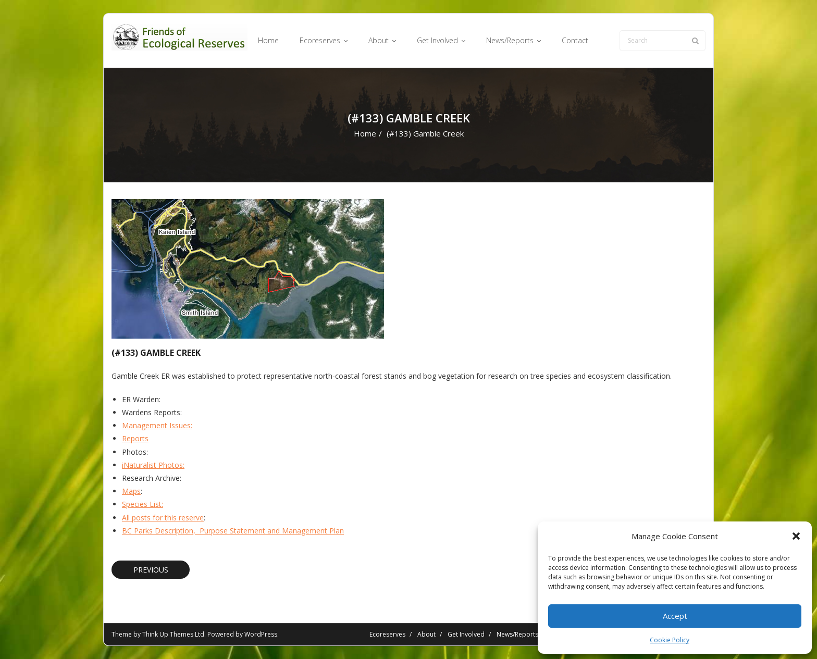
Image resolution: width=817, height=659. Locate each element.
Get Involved (466, 634)
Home (365, 133)
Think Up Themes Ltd (173, 634)
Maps (131, 491)
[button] (796, 536)
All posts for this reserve (163, 518)
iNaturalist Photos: (153, 465)
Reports (135, 438)
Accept (675, 616)
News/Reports (517, 634)
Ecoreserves (387, 634)
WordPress (260, 634)
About (426, 634)
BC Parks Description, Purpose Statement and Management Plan (233, 531)
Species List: (142, 504)
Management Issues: (157, 425)
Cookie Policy (669, 640)
